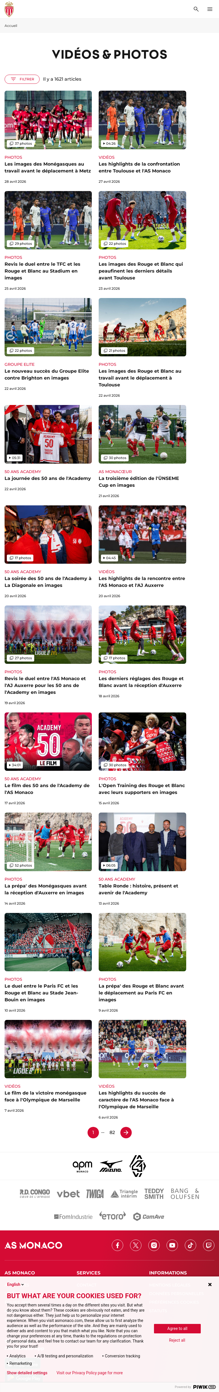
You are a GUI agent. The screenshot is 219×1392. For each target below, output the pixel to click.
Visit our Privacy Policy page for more (89, 1373)
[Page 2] (126, 1132)
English (16, 1284)
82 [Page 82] (112, 1132)
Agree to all (177, 1328)
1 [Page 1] (93, 1132)
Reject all (177, 1340)
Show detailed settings (27, 1373)
